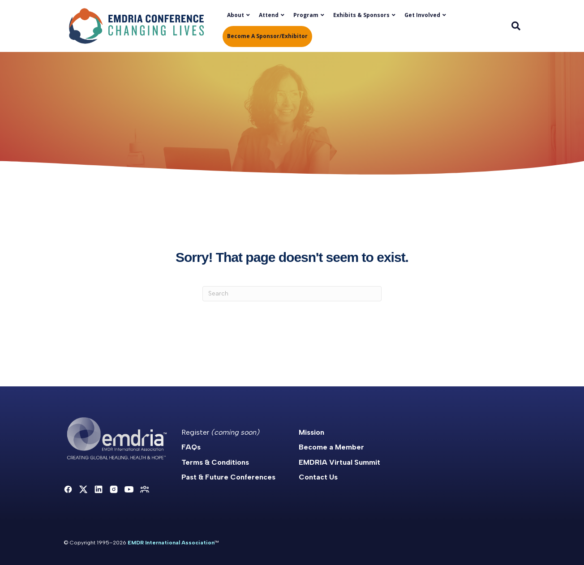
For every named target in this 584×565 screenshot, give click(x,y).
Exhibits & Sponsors (361, 15)
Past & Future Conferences (228, 477)
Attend (269, 15)
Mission (311, 432)
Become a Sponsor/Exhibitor (267, 36)
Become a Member (331, 447)
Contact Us (318, 477)
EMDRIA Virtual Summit (339, 462)
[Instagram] (113, 489)
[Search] (513, 26)
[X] (83, 489)
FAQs (191, 447)
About (235, 15)
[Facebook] (68, 489)
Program (305, 15)
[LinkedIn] (98, 489)
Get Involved (422, 15)
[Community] (145, 489)
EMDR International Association (171, 542)
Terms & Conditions (215, 462)
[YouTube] (129, 489)
